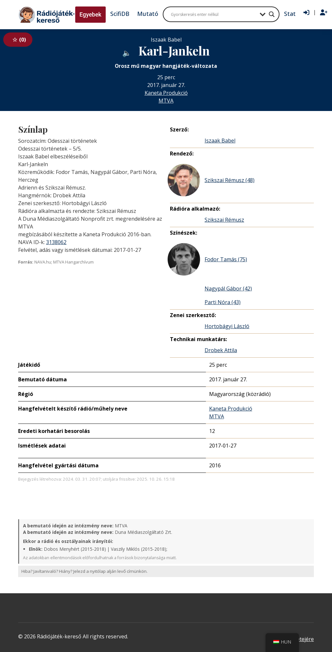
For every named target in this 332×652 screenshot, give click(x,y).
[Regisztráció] (324, 12)
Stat (290, 14)
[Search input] (213, 14)
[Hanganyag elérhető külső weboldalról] (126, 51)
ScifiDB (119, 14)
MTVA (166, 100)
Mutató (147, 14)
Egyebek (90, 14)
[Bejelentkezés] (306, 12)
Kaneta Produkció (166, 92)
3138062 (56, 242)
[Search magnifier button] (271, 14)
